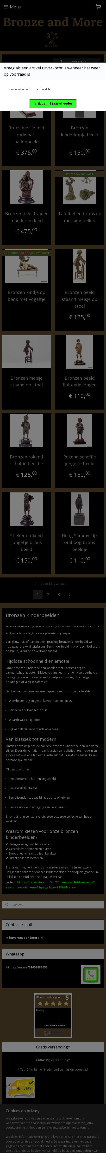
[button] (53, 103)
